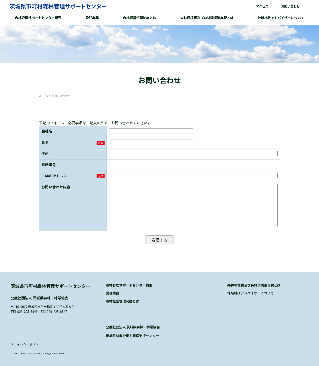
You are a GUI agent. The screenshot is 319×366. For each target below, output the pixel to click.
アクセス (262, 6)
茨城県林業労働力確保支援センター (132, 335)
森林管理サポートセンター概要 (38, 17)
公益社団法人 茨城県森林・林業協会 (133, 327)
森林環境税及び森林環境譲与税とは (206, 17)
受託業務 (92, 17)
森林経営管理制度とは (139, 17)
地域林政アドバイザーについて (281, 17)
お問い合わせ (290, 6)
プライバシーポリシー (26, 344)
